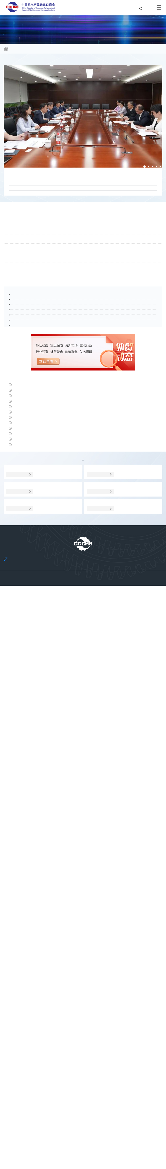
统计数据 (142, 890)
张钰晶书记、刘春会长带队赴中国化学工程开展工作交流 (61, 236)
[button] (140, 169)
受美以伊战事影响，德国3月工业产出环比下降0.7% (51, 796)
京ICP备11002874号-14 (83, 1155)
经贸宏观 (112, 890)
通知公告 (14, 285)
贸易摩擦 (83, 890)
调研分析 (83, 902)
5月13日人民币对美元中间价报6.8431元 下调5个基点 (53, 629)
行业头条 (14, 431)
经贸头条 (14, 617)
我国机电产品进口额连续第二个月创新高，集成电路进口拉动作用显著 (69, 671)
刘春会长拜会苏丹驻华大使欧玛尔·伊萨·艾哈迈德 (54, 253)
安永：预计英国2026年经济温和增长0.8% (42, 692)
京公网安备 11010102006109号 (83, 1159)
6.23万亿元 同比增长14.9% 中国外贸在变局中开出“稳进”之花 (60, 858)
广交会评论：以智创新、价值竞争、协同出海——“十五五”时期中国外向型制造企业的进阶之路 (81, 187)
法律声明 (92, 1136)
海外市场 (53, 890)
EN (145, 7)
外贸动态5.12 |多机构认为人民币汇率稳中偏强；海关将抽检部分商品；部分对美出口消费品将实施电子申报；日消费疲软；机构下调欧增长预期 (82, 819)
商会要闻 (14, 65)
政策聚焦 (23, 890)
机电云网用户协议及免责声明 (98, 1143)
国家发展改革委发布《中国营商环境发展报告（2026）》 (56, 650)
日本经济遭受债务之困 (25, 754)
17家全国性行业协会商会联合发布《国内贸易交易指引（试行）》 (69, 219)
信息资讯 (29, 49)
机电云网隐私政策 (61, 1143)
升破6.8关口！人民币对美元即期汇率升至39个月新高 (53, 837)
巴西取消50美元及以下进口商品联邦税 (39, 733)
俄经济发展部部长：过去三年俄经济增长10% (45, 713)
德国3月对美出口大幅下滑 (28, 775)
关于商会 (74, 1136)
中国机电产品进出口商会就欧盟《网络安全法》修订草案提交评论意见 (74, 202)
